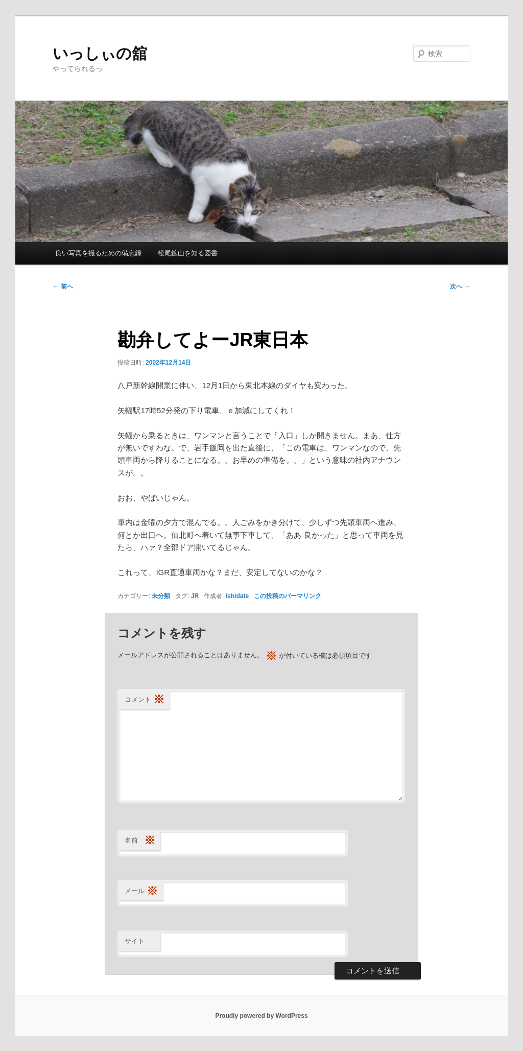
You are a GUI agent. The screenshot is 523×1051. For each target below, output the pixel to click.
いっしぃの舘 (100, 53)
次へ (460, 286)
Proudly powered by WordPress (261, 1015)
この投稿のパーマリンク (287, 596)
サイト (135, 941)
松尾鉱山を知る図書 (188, 253)
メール (141, 891)
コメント (144, 699)
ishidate (237, 596)
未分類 (161, 596)
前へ (63, 286)
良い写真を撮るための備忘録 (98, 253)
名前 (140, 840)
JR (195, 596)
